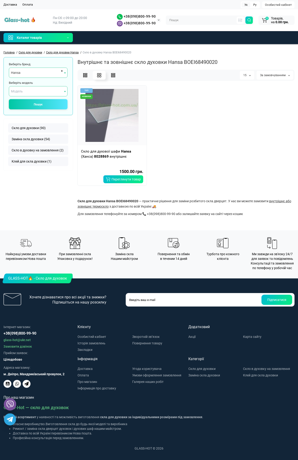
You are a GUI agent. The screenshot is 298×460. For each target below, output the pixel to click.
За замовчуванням (275, 75)
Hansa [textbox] (15, 73)
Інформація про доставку (97, 388)
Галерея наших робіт (148, 382)
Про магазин (87, 382)
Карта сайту (252, 337)
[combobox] (38, 73)
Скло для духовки (202, 369)
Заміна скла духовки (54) (31, 139)
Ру (255, 5)
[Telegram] (10, 419)
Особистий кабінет (278, 5)
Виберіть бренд (19, 64)
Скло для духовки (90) (29, 128)
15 (247, 75)
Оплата (27, 4)
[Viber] (10, 404)
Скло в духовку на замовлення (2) (38, 150)
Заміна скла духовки (204, 375)
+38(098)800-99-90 (136, 16)
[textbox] (38, 91)
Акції (192, 337)
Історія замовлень (91, 343)
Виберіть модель (21, 83)
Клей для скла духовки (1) (31, 161)
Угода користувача (147, 369)
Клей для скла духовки (260, 375)
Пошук (38, 104)
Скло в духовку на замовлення (266, 369)
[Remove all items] (61, 71)
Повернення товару (147, 343)
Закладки (85, 350)
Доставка (10, 4)
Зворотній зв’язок (146, 337)
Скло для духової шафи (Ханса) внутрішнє (106, 154)
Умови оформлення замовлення (156, 375)
